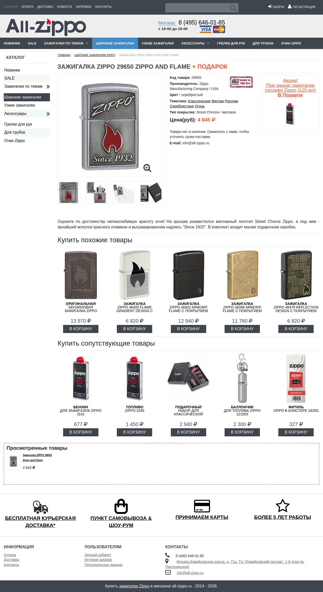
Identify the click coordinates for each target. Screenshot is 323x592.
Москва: (167, 23)
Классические (199, 101)
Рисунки (231, 101)
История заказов (98, 560)
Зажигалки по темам (63, 43)
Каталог (15, 57)
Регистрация (301, 7)
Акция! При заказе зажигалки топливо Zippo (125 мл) (290, 88)
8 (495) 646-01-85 (202, 22)
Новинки (12, 43)
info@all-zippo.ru (190, 573)
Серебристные (182, 106)
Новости (64, 7)
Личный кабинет (98, 555)
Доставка (45, 7)
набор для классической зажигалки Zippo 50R (188, 412)
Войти (276, 7)
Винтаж (218, 101)
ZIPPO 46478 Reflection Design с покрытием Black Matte (296, 309)
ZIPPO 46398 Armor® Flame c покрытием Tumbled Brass (242, 309)
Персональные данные (103, 565)
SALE (32, 43)
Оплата (27, 7)
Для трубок (263, 43)
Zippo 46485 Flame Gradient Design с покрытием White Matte (135, 311)
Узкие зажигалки (158, 43)
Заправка (84, 7)
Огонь (200, 106)
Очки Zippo (291, 43)
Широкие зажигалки (115, 43)
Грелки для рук (231, 43)
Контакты (103, 7)
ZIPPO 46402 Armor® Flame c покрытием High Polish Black (188, 309)
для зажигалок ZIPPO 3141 (80, 410)
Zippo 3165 (134, 409)
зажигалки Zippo (134, 586)
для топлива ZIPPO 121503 (242, 410)
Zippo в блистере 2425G (296, 409)
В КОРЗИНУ (80, 329)
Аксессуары (193, 43)
